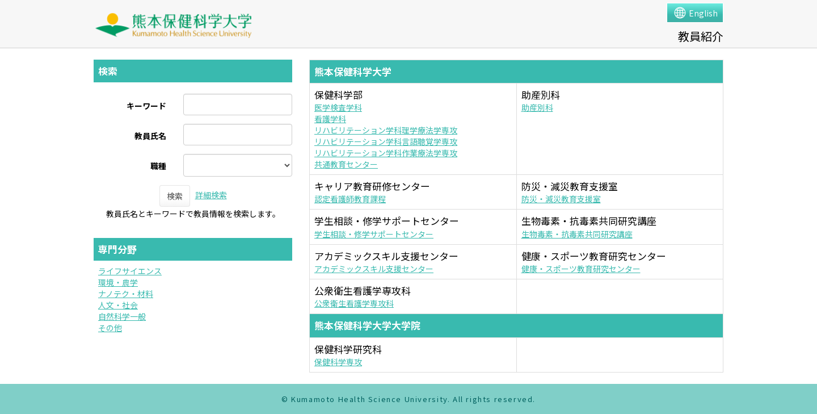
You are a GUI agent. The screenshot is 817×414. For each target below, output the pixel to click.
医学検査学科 (338, 107)
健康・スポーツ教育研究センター (581, 268)
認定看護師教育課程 (350, 198)
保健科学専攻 (338, 361)
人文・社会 (118, 305)
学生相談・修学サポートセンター (373, 234)
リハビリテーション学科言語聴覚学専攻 (385, 141)
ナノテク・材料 (125, 293)
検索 (175, 196)
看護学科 (330, 118)
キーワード (146, 105)
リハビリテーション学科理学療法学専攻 (385, 130)
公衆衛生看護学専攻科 (354, 303)
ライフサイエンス (130, 271)
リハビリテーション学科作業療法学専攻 (385, 152)
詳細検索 (211, 194)
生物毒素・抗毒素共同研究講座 (577, 234)
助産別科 (537, 107)
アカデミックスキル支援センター (373, 268)
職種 (158, 166)
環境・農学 (118, 282)
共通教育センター (346, 164)
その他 (110, 327)
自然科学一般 (122, 316)
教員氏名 (150, 135)
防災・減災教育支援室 (561, 198)
